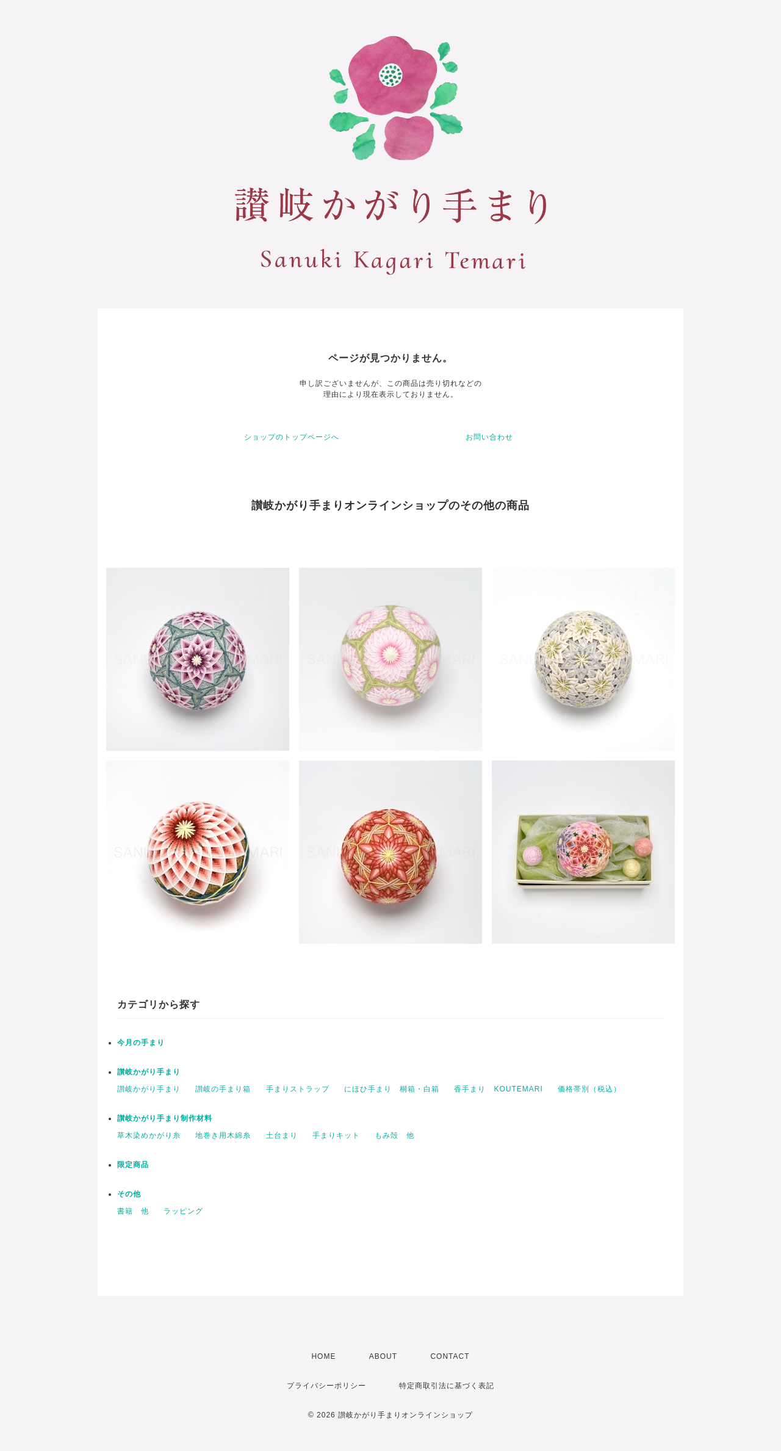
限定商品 (133, 1164)
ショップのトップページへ (291, 437)
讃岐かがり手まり (149, 1072)
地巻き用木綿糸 (223, 1135)
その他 (129, 1194)
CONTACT (449, 1356)
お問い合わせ (489, 437)
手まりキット (336, 1135)
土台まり (282, 1135)
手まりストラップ (297, 1089)
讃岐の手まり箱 (223, 1089)
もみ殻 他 (394, 1135)
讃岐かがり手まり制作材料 (164, 1118)
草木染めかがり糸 (149, 1135)
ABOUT (383, 1356)
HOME (323, 1356)
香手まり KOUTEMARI (498, 1089)
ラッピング (183, 1211)
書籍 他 (133, 1211)
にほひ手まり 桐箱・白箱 (391, 1089)
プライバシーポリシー (326, 1385)
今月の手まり (141, 1042)
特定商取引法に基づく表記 (446, 1385)
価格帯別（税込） (589, 1089)
